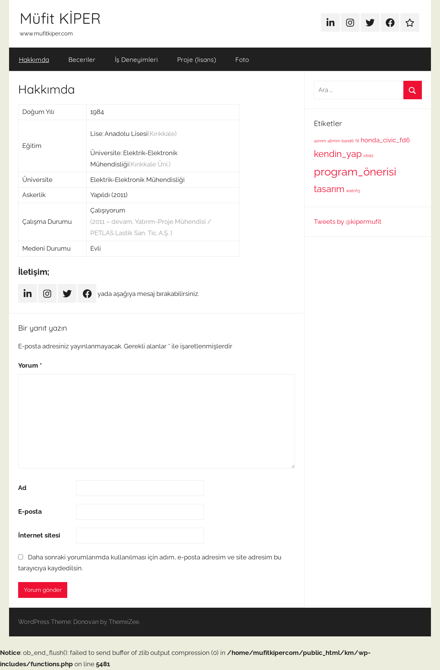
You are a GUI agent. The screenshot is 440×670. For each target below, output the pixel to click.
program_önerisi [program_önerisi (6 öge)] (355, 171)
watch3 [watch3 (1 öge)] (353, 190)
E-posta (30, 511)
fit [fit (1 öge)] (357, 141)
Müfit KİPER (60, 18)
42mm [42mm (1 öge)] (320, 141)
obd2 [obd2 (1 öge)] (368, 155)
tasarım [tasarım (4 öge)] (329, 188)
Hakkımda (34, 59)
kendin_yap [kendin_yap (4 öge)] (338, 153)
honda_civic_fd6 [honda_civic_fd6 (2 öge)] (385, 140)
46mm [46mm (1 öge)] (333, 141)
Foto (242, 59)
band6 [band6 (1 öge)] (347, 141)
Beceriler (82, 59)
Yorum (30, 365)
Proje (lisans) (196, 59)
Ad (22, 487)
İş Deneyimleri (136, 59)
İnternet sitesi (39, 535)
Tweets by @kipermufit (347, 221)
